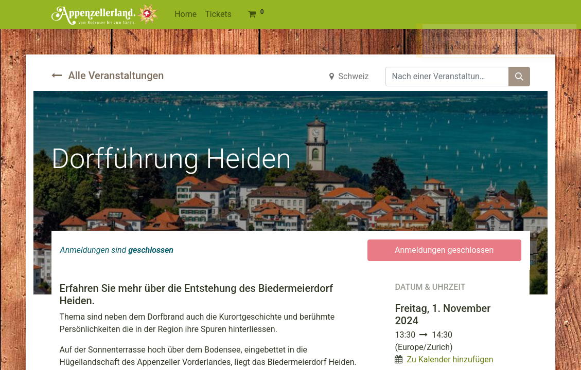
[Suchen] (519, 76)
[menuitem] (185, 14)
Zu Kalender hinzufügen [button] (450, 359)
